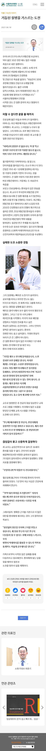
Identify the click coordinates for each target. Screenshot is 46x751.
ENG (35, 4)
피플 (3, 13)
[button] (41, 708)
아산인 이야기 (11, 13)
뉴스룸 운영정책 (30, 742)
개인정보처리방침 (16, 742)
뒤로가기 (23, 618)
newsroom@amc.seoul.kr (27, 739)
